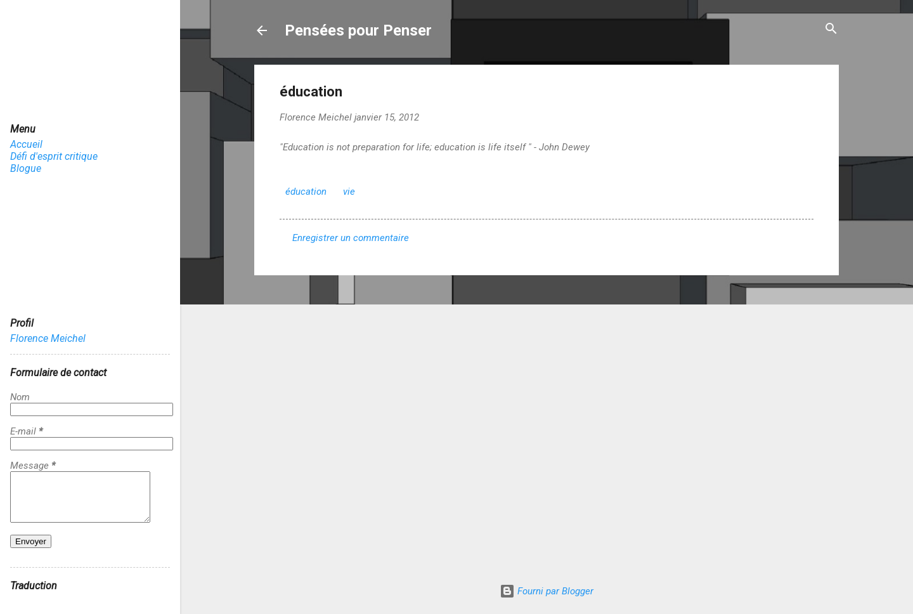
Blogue (25, 168)
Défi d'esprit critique (54, 156)
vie (349, 191)
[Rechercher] (831, 29)
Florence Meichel (48, 338)
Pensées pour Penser (358, 30)
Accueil (26, 144)
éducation (306, 191)
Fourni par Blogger (546, 591)
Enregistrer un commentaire (350, 238)
